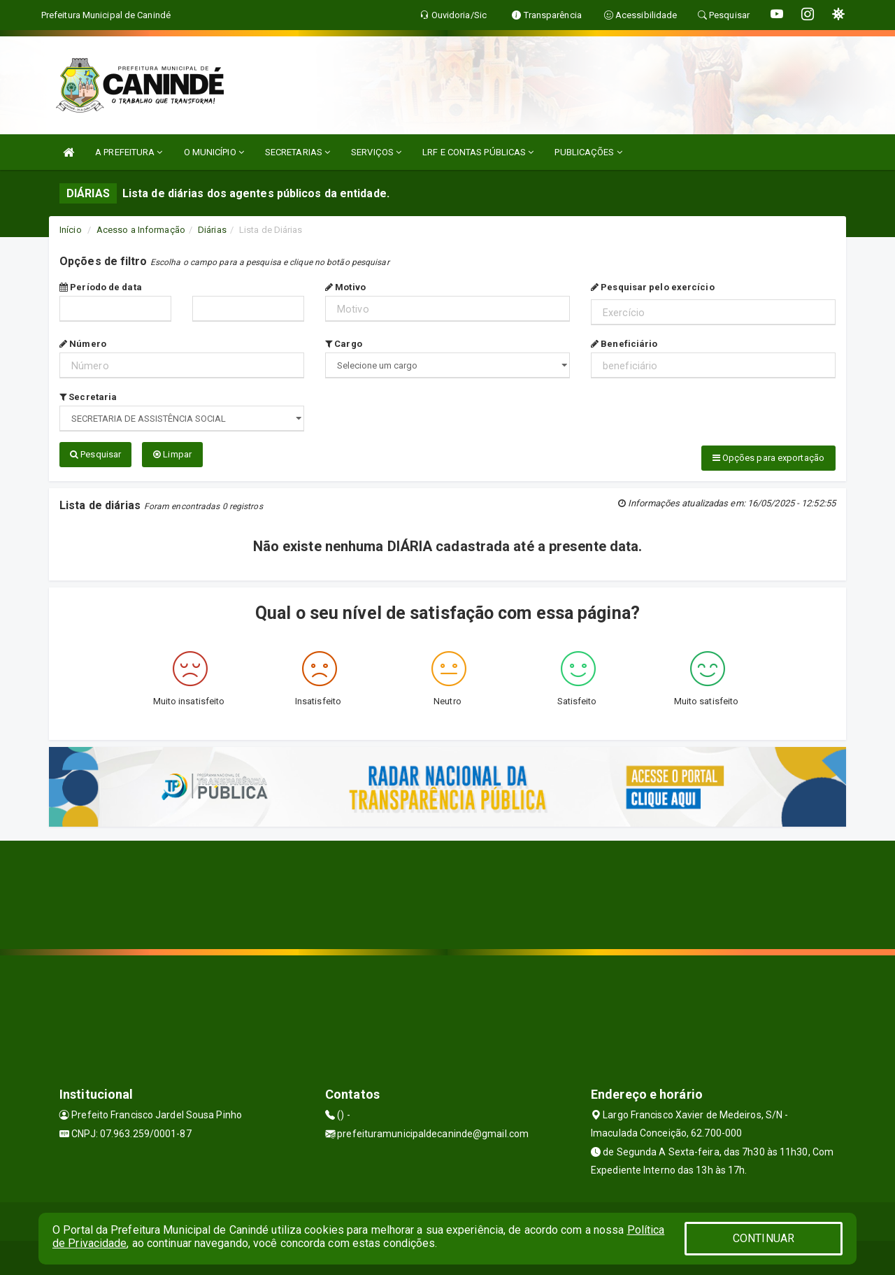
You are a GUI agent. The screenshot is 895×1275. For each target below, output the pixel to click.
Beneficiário (624, 344)
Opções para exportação (768, 458)
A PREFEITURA (128, 152)
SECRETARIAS (297, 152)
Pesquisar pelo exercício (653, 287)
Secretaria (88, 397)
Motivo (345, 287)
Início (70, 230)
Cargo (343, 344)
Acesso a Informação (140, 230)
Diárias (212, 230)
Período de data (100, 287)
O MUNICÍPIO (214, 152)
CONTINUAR (763, 1238)
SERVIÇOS (376, 152)
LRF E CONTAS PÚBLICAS (478, 152)
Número (82, 344)
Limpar (172, 454)
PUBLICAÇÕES (588, 152)
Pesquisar (95, 454)
